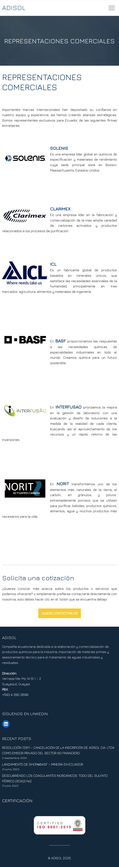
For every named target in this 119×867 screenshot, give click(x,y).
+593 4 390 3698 (15, 695)
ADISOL (13, 8)
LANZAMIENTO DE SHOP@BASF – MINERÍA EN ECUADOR (42, 764)
